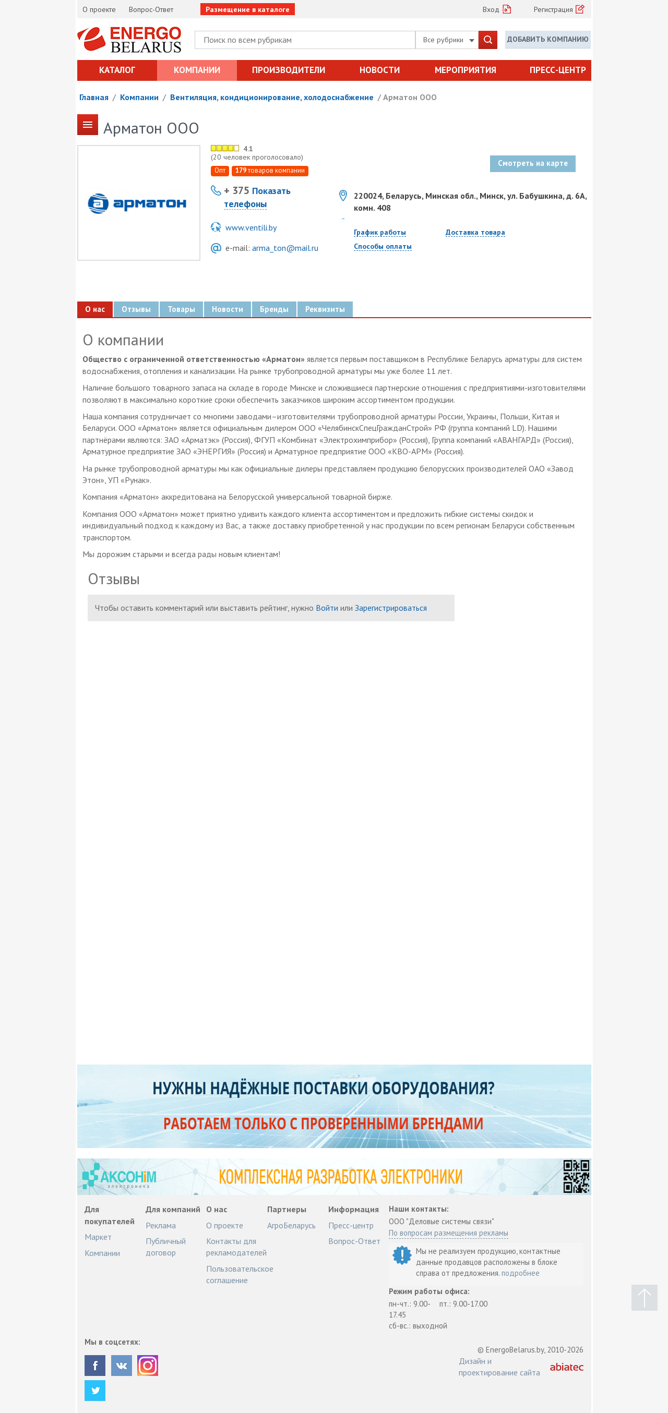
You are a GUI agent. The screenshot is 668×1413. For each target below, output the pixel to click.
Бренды (274, 309)
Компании (197, 70)
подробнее (521, 1273)
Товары (181, 309)
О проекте (99, 9)
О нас (95, 309)
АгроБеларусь (291, 1225)
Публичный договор (166, 1247)
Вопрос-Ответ (151, 9)
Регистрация (553, 9)
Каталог (117, 70)
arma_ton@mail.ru (285, 248)
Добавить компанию (548, 39)
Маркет (98, 1236)
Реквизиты (325, 309)
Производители (288, 70)
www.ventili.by (251, 227)
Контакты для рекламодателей (236, 1247)
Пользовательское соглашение (239, 1274)
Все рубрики (448, 39)
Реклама (161, 1225)
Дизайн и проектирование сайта (499, 1367)
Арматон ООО (410, 97)
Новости (380, 70)
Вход (491, 9)
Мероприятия (465, 70)
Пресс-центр (558, 70)
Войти (327, 607)
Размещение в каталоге (248, 9)
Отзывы (136, 309)
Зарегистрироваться (391, 607)
